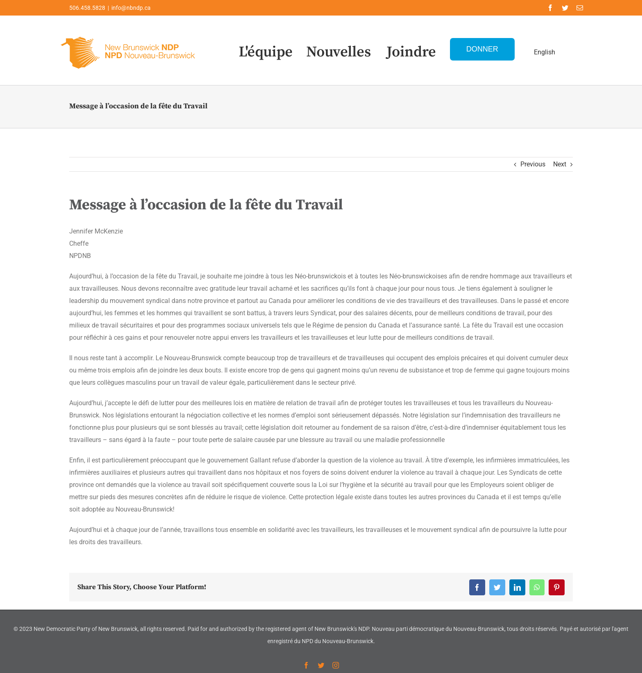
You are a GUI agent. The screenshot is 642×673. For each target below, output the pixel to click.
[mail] (579, 7)
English (544, 52)
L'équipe (266, 52)
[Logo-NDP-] (128, 35)
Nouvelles (338, 52)
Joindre (411, 52)
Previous (532, 164)
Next (559, 164)
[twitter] (565, 7)
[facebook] (550, 7)
